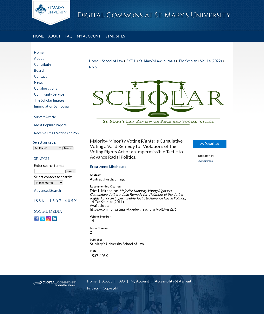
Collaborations (45, 88)
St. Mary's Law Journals (157, 61)
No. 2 (93, 67)
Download (209, 143)
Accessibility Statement (173, 281)
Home (94, 61)
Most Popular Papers (50, 125)
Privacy (93, 288)
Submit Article (45, 117)
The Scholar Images (49, 100)
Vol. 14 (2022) (211, 61)
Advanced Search (47, 190)
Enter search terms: (49, 165)
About (39, 58)
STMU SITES (115, 36)
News (38, 82)
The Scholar (187, 61)
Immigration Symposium (53, 106)
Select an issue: (44, 142)
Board (39, 70)
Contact (40, 76)
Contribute (42, 64)
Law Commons (205, 161)
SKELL (131, 61)
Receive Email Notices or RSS (56, 133)
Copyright (111, 288)
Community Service (49, 94)
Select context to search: (53, 177)
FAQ (121, 281)
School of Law (112, 61)
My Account (140, 281)
